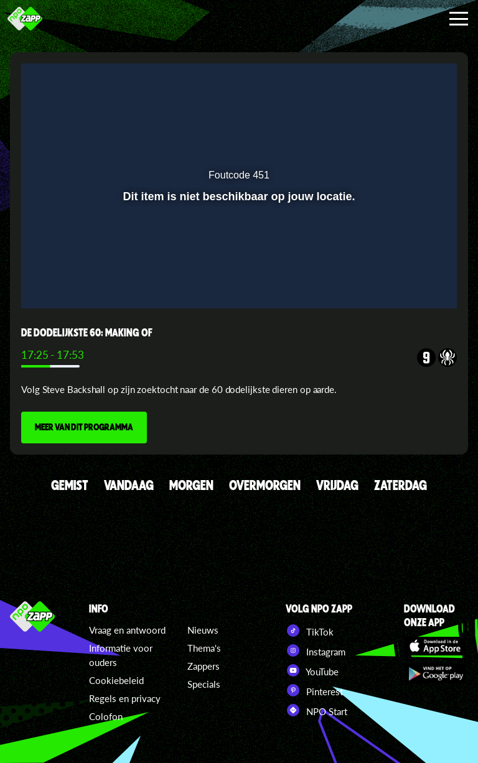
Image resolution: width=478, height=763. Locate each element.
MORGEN (191, 484)
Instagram (315, 650)
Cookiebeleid (116, 680)
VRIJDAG (337, 484)
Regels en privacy (125, 698)
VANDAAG (129, 484)
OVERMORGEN (265, 484)
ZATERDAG (400, 484)
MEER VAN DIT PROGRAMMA (84, 426)
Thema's (204, 648)
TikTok (310, 630)
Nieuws (202, 630)
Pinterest (314, 690)
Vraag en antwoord (127, 630)
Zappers (203, 666)
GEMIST (69, 484)
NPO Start (316, 710)
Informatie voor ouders (120, 655)
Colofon (106, 716)
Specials (203, 684)
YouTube (312, 670)
